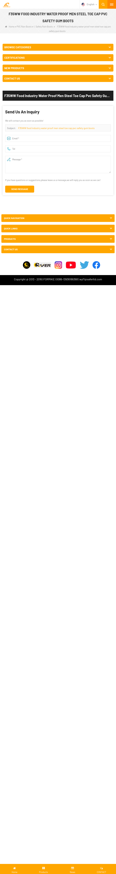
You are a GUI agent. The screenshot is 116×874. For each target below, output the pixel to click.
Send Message (19, 189)
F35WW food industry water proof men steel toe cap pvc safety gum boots (56, 128)
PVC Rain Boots (24, 26)
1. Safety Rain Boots (43, 26)
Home (9, 26)
